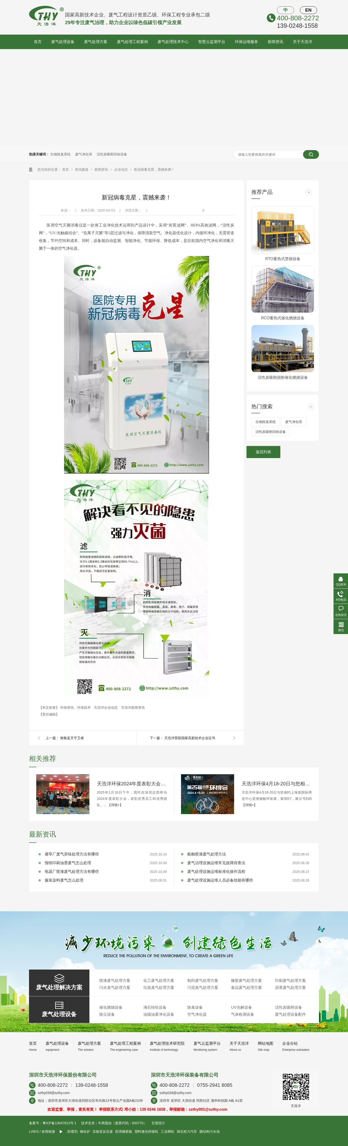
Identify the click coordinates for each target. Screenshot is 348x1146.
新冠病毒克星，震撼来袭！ (154, 169)
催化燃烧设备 (111, 1007)
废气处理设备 (62, 42)
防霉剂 (72, 1131)
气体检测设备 (242, 1014)
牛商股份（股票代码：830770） (122, 1123)
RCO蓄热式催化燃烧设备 (282, 318)
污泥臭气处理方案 (202, 987)
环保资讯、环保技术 (76, 707)
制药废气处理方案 (202, 980)
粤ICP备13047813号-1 (59, 1123)
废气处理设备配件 (290, 1014)
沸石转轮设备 (155, 1007)
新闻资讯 (275, 42)
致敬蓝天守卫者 (72, 738)
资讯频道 (82, 169)
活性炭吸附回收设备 (112, 154)
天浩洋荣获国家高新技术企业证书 (189, 738)
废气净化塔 (83, 154)
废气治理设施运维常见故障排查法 (216, 863)
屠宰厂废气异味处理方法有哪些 (72, 854)
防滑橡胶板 (123, 1131)
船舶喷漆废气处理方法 (206, 854)
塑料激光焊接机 (146, 1131)
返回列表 (263, 452)
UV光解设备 (241, 1007)
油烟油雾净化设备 (158, 1014)
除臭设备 (195, 1007)
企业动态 (121, 169)
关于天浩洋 (302, 42)
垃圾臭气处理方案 (158, 987)
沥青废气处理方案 (290, 987)
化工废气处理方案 (158, 980)
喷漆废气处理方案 (114, 980)
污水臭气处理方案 (114, 987)
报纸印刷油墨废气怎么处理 (68, 863)
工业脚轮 (167, 1131)
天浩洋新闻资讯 (133, 707)
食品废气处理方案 (246, 987)
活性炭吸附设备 (288, 1007)
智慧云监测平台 (211, 42)
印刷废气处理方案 (290, 980)
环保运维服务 (246, 42)
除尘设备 (107, 1014)
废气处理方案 (95, 42)
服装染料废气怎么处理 (64, 880)
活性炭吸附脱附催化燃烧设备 (283, 377)
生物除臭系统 (60, 154)
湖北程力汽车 (187, 1131)
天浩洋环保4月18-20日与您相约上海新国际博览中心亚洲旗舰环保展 (277, 783)
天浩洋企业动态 (106, 707)
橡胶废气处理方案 (246, 980)
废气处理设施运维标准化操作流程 (216, 871)
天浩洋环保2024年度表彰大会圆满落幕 (132, 783)
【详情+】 (115, 805)
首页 (38, 42)
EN (308, 10)
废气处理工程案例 (132, 42)
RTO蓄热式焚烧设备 (282, 259)
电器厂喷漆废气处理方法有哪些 (72, 871)
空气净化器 (197, 1014)
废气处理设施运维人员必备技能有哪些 (220, 880)
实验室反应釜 (103, 1131)
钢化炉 (85, 1131)
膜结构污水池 (209, 1131)
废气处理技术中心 (173, 42)
